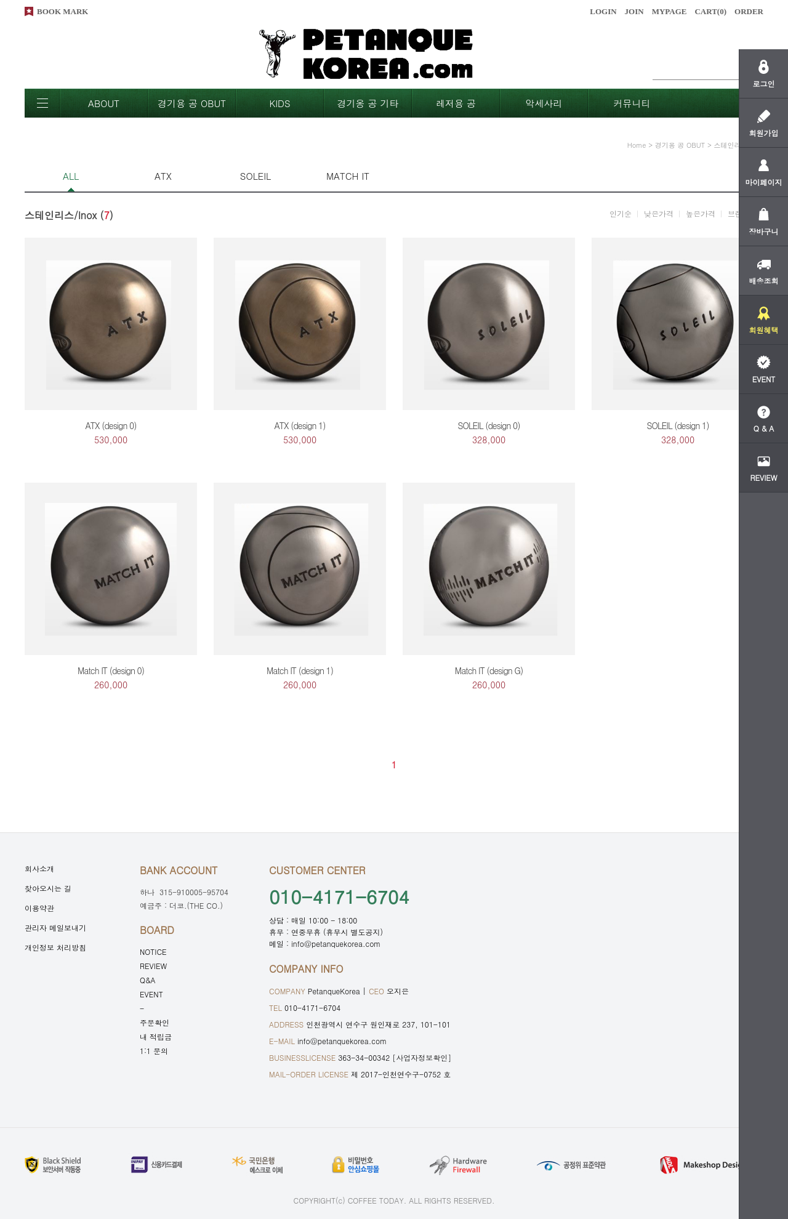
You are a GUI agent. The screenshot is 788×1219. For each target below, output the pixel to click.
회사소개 (39, 868)
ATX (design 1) (300, 425)
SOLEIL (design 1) (677, 425)
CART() (710, 11)
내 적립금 (156, 1036)
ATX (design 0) (111, 425)
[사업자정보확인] (421, 1057)
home (636, 145)
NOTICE (153, 951)
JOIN (634, 11)
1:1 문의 (154, 1050)
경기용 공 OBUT (192, 103)
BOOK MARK (62, 11)
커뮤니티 (632, 103)
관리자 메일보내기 (55, 927)
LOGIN (603, 11)
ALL (71, 175)
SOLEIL (255, 175)
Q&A (148, 980)
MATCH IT (347, 175)
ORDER (748, 11)
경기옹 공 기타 (367, 103)
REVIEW (153, 965)
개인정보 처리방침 (55, 947)
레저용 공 (456, 103)
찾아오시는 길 (48, 888)
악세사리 (544, 103)
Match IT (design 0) (111, 670)
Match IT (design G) (489, 670)
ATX (163, 175)
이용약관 (39, 908)
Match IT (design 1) (300, 670)
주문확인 (154, 1022)
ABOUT (103, 103)
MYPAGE (669, 11)
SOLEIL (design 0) (488, 425)
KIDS (279, 103)
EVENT (151, 994)
